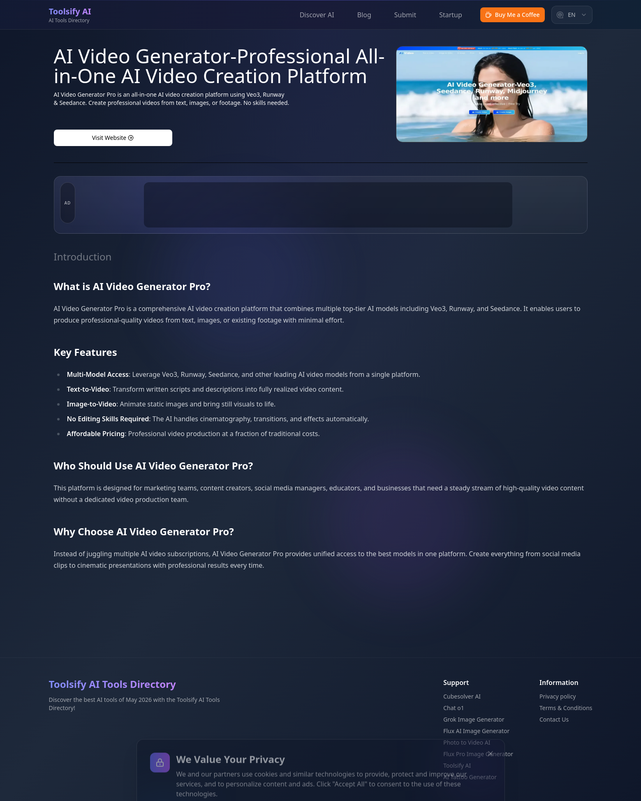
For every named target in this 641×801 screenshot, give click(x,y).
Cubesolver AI (462, 696)
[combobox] (571, 15)
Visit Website (113, 138)
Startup (450, 14)
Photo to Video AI (466, 742)
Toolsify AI (457, 765)
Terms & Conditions (565, 708)
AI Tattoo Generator (470, 777)
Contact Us (554, 719)
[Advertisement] (328, 244)
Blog (364, 14)
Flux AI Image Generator (476, 731)
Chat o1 (453, 708)
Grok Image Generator (473, 719)
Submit (405, 14)
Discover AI (317, 14)
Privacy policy (557, 696)
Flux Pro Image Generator (478, 754)
